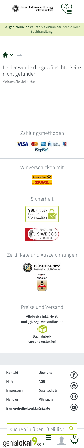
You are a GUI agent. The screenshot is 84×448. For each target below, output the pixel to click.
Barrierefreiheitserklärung (20, 408)
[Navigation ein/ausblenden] (61, 441)
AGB (42, 381)
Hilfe (9, 381)
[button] (48, 442)
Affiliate (44, 408)
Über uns (45, 372)
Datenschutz (48, 390)
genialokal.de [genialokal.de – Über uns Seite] (19, 27)
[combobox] (37, 429)
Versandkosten (52, 321)
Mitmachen (47, 399)
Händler (12, 399)
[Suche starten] (71, 429)
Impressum (14, 390)
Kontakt (12, 372)
